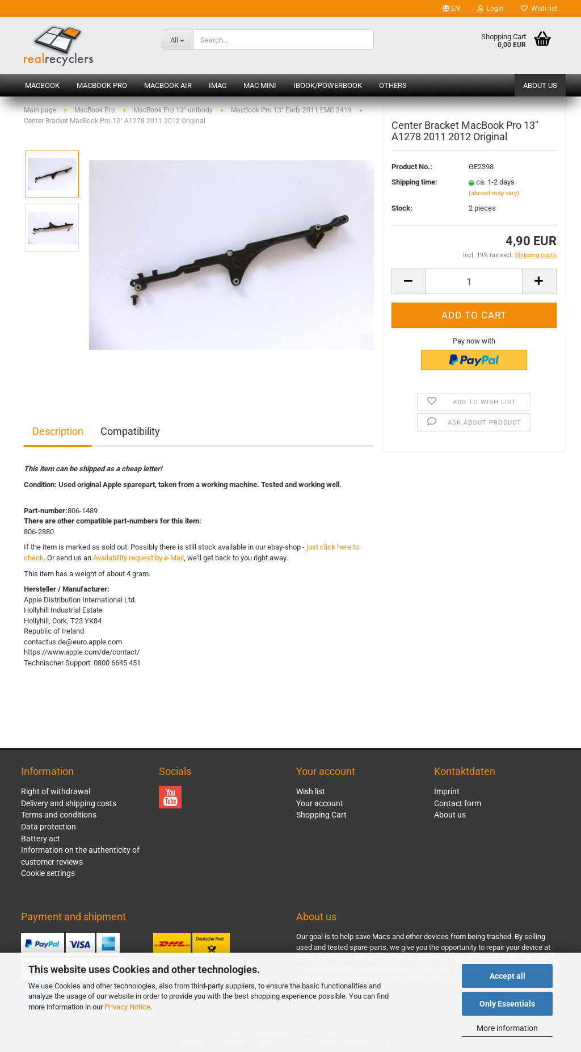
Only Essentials (507, 1003)
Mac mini (259, 85)
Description (57, 431)
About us (540, 85)
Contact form (457, 803)
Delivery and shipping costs (68, 803)
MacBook (42, 85)
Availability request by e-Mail (138, 558)
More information (507, 1028)
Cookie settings (48, 873)
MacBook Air (168, 85)
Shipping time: (414, 190)
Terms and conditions (58, 814)
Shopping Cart (321, 814)
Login (490, 8)
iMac (217, 85)
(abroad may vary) (494, 200)
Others (393, 85)
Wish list (539, 8)
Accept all (507, 975)
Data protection (48, 826)
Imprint (447, 791)
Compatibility (130, 431)
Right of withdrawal (55, 791)
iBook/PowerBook (327, 85)
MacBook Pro (102, 85)
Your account (319, 803)
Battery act (40, 838)
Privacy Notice (127, 1007)
